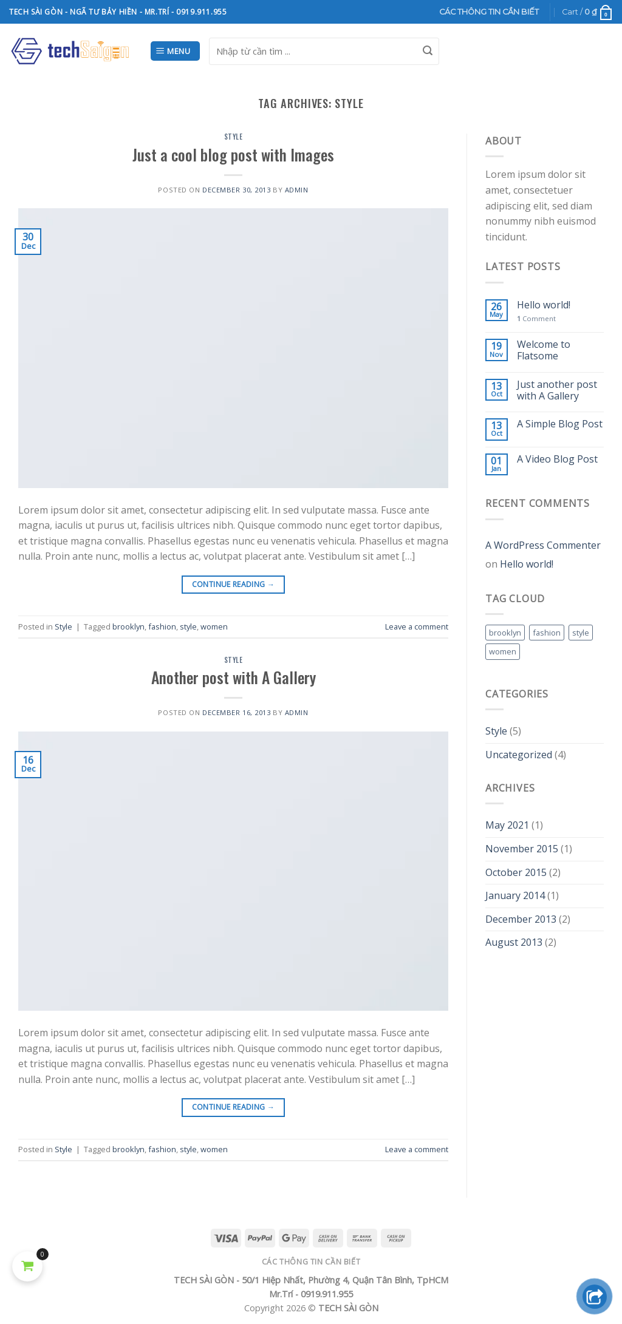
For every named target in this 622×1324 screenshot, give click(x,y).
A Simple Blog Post (560, 424)
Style (233, 136)
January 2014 (515, 895)
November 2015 (521, 848)
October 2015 (516, 872)
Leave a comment (416, 626)
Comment (536, 318)
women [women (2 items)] (502, 651)
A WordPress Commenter (543, 545)
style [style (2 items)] (580, 632)
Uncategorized (518, 754)
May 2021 (507, 825)
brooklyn (128, 626)
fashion (162, 626)
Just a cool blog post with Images (233, 154)
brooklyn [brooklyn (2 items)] (505, 632)
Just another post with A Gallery (557, 390)
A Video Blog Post (557, 459)
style (188, 626)
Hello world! (543, 305)
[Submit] (427, 51)
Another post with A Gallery (233, 676)
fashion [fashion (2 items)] (547, 632)
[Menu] (175, 51)
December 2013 (520, 919)
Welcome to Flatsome (543, 350)
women (214, 626)
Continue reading (233, 584)
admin (297, 189)
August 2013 (513, 942)
